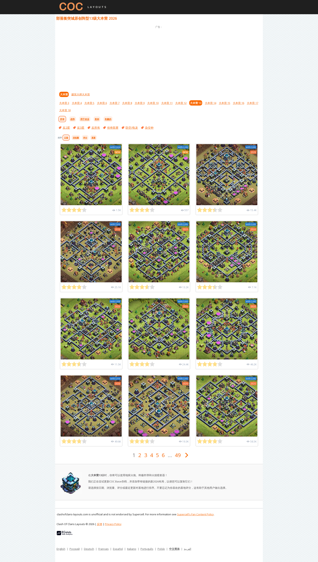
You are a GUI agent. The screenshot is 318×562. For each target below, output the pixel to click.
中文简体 (174, 549)
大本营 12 (181, 103)
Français (103, 549)
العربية (187, 549)
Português (147, 549)
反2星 (66, 127)
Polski (161, 549)
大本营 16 (238, 103)
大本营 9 (140, 103)
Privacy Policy (113, 524)
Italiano (131, 549)
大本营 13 (195, 103)
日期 (66, 137)
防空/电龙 (132, 127)
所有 (62, 119)
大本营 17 (252, 103)
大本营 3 (64, 103)
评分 (85, 137)
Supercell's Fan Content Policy (195, 514)
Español (118, 549)
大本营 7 (114, 103)
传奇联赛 (112, 127)
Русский (75, 549)
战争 (72, 119)
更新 (93, 137)
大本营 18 (65, 110)
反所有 (95, 127)
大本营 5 (89, 103)
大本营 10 (153, 103)
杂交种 (149, 127)
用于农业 (84, 119)
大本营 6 (102, 103)
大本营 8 (127, 103)
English (61, 549)
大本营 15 (224, 103)
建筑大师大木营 (80, 94)
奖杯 (97, 119)
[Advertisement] (159, 57)
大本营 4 (77, 103)
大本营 (64, 94)
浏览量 (76, 137)
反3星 (80, 127)
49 (178, 455)
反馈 (99, 524)
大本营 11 (167, 103)
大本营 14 (210, 103)
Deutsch (89, 549)
